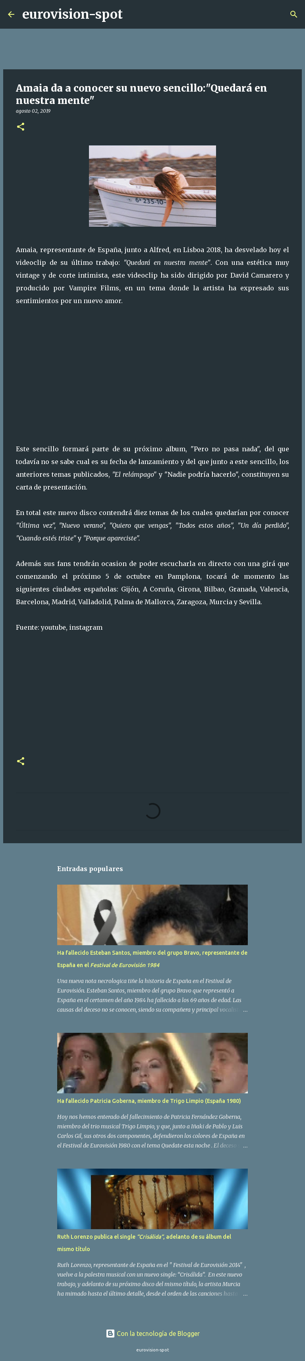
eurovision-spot (72, 14)
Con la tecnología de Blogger (153, 1333)
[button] (20, 127)
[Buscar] (134, 14)
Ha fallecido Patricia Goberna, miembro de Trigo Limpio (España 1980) (149, 1101)
